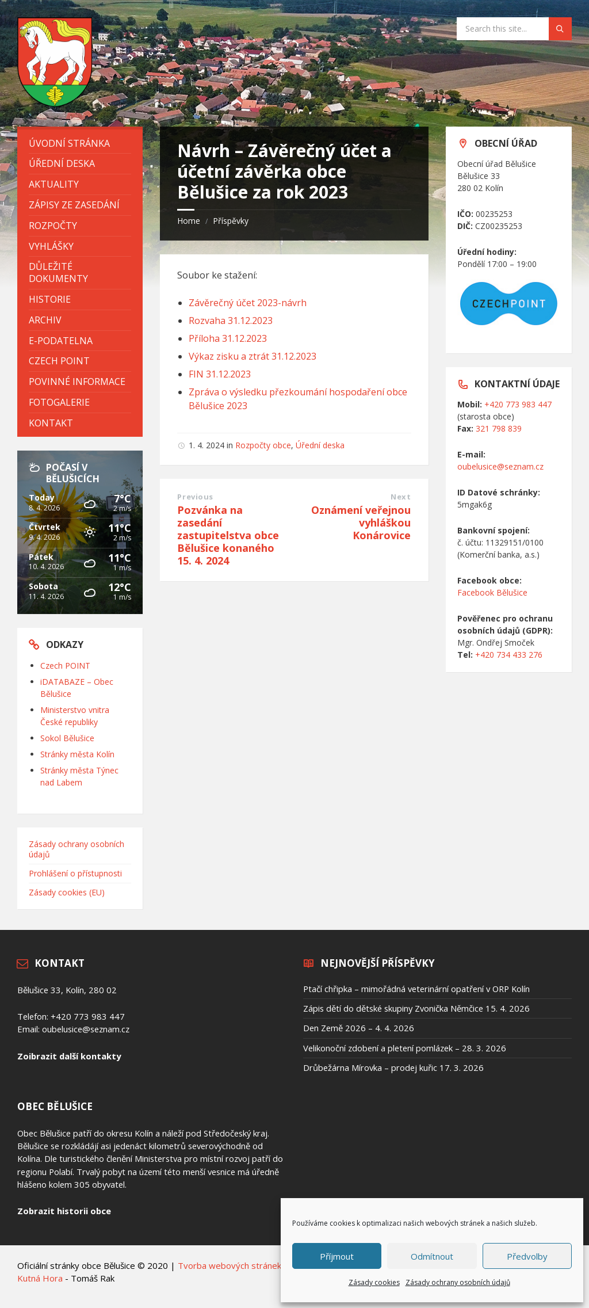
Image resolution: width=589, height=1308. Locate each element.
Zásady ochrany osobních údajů (458, 1282)
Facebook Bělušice (492, 592)
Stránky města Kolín (77, 754)
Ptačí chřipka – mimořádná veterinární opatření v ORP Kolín (416, 988)
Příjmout (337, 1256)
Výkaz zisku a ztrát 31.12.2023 (252, 356)
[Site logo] (54, 103)
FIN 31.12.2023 (220, 374)
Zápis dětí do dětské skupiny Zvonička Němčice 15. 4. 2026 (416, 1008)
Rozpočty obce (263, 445)
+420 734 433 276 (508, 654)
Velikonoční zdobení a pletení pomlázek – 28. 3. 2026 (404, 1048)
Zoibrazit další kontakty (69, 1056)
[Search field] (514, 28)
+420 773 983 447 (518, 404)
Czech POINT (65, 665)
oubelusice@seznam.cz (500, 466)
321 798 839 (499, 428)
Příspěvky (230, 220)
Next (401, 496)
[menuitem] (80, 144)
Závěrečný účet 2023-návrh (248, 302)
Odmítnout (432, 1256)
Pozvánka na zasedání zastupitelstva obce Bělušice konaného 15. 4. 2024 (228, 535)
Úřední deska (320, 445)
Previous (195, 496)
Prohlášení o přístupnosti (75, 873)
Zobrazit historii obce (64, 1211)
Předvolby (527, 1256)
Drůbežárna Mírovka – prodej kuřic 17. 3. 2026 (393, 1067)
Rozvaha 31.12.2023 (231, 320)
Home (188, 220)
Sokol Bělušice (67, 738)
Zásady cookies (374, 1282)
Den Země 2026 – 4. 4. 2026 (358, 1028)
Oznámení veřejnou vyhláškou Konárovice (361, 522)
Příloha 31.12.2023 (228, 338)
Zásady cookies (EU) (67, 892)
